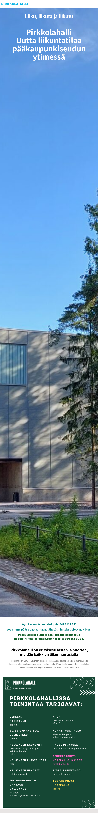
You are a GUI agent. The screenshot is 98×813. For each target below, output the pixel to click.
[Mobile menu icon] (94, 3)
